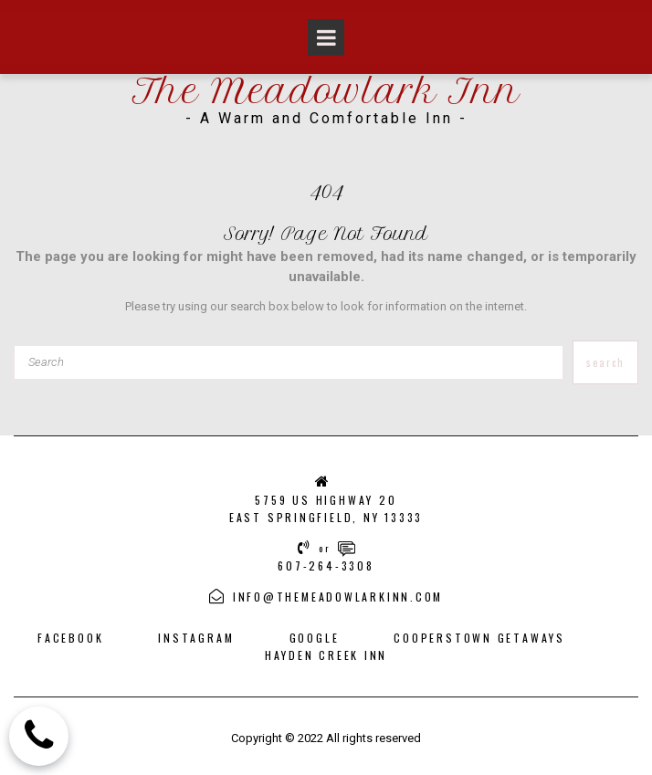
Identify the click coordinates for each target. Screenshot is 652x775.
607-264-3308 (326, 563)
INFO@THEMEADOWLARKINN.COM (338, 593)
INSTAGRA (190, 633)
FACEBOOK (67, 633)
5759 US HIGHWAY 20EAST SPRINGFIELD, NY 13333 (326, 507)
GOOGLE (314, 633)
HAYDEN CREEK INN (326, 649)
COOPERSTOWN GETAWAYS (482, 633)
